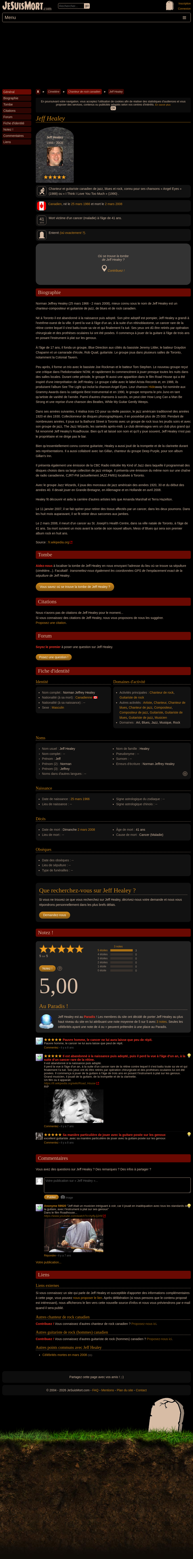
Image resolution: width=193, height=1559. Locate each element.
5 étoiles (103, 950)
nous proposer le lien (87, 1298)
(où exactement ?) (72, 233)
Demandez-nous (54, 915)
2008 (118, 204)
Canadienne (83, 697)
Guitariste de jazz (141, 717)
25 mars (76, 204)
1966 (86, 204)
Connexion (184, 8)
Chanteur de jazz (140, 707)
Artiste (147, 702)
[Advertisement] (96, 55)
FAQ (95, 1390)
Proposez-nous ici (143, 1324)
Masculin (58, 707)
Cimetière (53, 91)
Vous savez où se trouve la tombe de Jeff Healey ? (75, 587)
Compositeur (163, 707)
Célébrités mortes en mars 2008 (64, 1355)
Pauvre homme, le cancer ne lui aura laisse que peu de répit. (108, 1040)
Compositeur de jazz (134, 712)
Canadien (55, 204)
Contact (141, 1390)
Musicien (161, 717)
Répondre (50, 1255)
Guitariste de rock (132, 697)
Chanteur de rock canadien (84, 91)
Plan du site (125, 1390)
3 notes (118, 946)
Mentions (107, 1390)
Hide (152, 387)
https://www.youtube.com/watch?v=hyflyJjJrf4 (73, 1216)
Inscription (184, 3)
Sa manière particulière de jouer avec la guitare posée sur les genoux (114, 1135)
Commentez (51, 1047)
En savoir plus (162, 104)
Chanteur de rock (162, 692)
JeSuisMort (22, 6)
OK (113, 108)
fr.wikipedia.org (58, 542)
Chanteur (160, 702)
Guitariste (156, 712)
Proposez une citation (51, 623)
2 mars (110, 204)
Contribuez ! (116, 270)
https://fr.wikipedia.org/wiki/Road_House (70, 1083)
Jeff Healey (116, 91)
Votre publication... (48, 1262)
